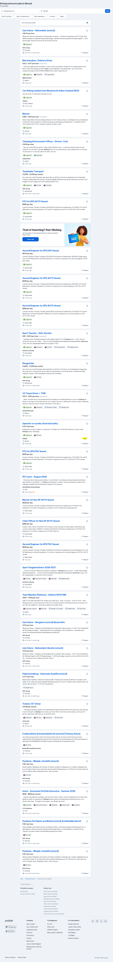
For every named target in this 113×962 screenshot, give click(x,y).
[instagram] (97, 921)
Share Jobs (50, 927)
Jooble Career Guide (74, 927)
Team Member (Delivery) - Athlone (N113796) (44, 594)
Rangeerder (28, 363)
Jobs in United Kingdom (33, 944)
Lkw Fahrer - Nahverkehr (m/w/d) (38, 30)
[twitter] (101, 921)
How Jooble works (32, 927)
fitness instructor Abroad (51, 904)
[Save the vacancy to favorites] (87, 31)
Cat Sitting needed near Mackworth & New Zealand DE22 (50, 90)
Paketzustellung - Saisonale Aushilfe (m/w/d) (44, 673)
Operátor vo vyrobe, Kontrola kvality (40, 423)
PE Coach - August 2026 (34, 476)
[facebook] (93, 921)
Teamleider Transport (33, 171)
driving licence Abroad (50, 906)
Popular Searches (73, 924)
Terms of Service (10, 957)
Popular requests (27, 884)
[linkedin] (105, 921)
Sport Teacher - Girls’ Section (37, 333)
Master (26, 113)
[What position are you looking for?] (19, 11)
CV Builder (71, 935)
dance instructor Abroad (50, 891)
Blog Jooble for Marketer (55, 932)
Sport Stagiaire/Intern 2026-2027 (39, 567)
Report (84, 53)
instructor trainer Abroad (50, 909)
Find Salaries (72, 932)
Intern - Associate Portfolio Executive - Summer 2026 (48, 791)
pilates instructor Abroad (50, 894)
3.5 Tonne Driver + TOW (34, 393)
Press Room (30, 935)
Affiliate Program (52, 930)
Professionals (24, 891)
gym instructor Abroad (50, 901)
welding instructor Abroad (51, 911)
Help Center (30, 941)
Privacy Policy (22, 957)
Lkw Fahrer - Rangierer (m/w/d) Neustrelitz (43, 622)
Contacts (29, 932)
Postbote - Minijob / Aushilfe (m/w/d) (40, 761)
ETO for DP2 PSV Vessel (34, 451)
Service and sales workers (27, 894)
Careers (28, 938)
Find (107, 11)
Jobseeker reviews (74, 930)
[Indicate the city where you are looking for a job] (58, 11)
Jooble (106, 958)
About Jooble (30, 924)
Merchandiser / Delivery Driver (37, 60)
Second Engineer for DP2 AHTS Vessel (41, 278)
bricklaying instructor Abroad (52, 899)
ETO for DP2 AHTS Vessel (35, 201)
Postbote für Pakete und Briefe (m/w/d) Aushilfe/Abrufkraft (51, 821)
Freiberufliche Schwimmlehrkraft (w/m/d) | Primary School (51, 733)
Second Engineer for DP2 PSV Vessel (40, 544)
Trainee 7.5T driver (31, 703)
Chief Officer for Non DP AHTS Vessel (41, 521)
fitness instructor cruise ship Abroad (54, 914)
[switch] (87, 23)
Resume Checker (73, 938)
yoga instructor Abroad (50, 896)
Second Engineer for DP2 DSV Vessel (40, 250)
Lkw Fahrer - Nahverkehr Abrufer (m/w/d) (42, 648)
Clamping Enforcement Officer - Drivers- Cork (45, 141)
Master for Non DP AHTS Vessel (38, 500)
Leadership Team (31, 930)
